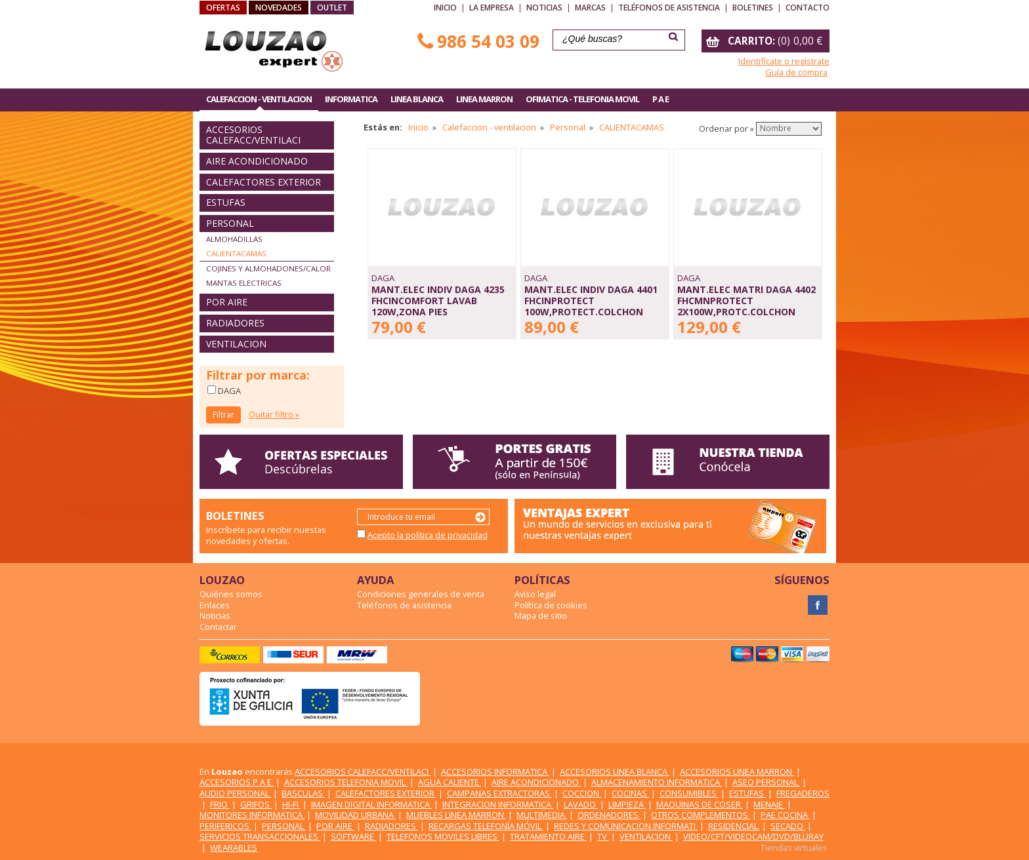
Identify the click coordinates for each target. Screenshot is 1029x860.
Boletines (752, 7)
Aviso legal (535, 594)
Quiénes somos (231, 594)
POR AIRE (226, 302)
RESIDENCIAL (734, 826)
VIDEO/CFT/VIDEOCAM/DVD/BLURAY (753, 836)
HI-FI (291, 804)
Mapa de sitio (540, 615)
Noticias (544, 7)
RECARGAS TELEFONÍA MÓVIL (486, 826)
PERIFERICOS (225, 826)
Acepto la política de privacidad (428, 535)
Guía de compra (796, 72)
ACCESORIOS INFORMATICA (495, 771)
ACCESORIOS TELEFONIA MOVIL (346, 782)
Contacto (808, 7)
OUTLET (332, 7)
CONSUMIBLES (689, 793)
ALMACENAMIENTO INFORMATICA (656, 782)
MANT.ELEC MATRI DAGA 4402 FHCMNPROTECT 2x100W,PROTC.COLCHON (746, 300)
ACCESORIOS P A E (237, 782)
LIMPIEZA (627, 804)
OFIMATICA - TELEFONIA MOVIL (582, 99)
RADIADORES (235, 323)
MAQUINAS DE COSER (699, 804)
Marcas (590, 7)
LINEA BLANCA (416, 99)
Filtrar (223, 414)
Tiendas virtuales (794, 847)
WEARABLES (233, 847)
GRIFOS (256, 804)
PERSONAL (230, 223)
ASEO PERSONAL (766, 782)
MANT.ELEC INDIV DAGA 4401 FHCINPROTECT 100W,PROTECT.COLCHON (591, 300)
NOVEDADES (278, 7)
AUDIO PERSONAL (235, 793)
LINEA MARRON (484, 99)
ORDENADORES (609, 815)
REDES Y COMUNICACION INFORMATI (626, 826)
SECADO (787, 826)
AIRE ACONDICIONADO (257, 161)
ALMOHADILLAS (234, 239)
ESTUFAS (225, 202)
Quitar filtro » (274, 414)
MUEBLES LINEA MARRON (456, 815)
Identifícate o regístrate (784, 61)
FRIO (220, 804)
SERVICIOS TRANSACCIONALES (260, 836)
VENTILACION (236, 344)
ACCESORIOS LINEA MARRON (737, 771)
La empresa (491, 7)
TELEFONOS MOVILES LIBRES (443, 836)
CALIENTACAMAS (236, 253)
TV (603, 836)
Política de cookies (550, 605)
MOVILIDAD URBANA (355, 815)
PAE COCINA (785, 815)
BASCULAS (303, 793)
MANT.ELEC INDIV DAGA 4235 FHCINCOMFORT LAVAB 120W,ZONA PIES (438, 300)
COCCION (581, 793)
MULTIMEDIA (541, 815)
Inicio (445, 7)
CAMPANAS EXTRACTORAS (499, 793)
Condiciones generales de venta (420, 594)
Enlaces (215, 605)
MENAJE (769, 804)
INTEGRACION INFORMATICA (497, 804)
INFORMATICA (351, 99)
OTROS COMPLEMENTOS (700, 815)
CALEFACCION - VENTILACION (259, 99)
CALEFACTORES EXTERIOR (263, 182)
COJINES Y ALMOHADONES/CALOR (268, 268)
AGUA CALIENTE (449, 782)
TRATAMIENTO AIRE (548, 836)
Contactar (218, 627)
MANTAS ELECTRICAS (244, 283)
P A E (660, 99)
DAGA (228, 391)
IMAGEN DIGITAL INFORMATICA (371, 804)
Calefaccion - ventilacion (489, 127)
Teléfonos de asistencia (669, 7)
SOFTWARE (353, 836)
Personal (567, 127)
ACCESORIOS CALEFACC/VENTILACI (253, 135)
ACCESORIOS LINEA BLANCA (614, 771)
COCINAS (630, 793)
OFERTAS (223, 7)
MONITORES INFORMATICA (252, 815)
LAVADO (581, 804)
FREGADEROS (803, 793)
